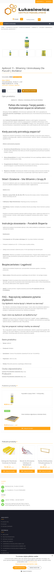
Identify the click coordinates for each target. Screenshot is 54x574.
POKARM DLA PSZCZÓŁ (12, 27)
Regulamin (5, 534)
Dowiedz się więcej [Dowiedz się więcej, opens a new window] (32, 562)
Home (2, 27)
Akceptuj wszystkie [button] (20, 567)
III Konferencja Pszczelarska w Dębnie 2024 (14, 548)
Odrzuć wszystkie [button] (34, 567)
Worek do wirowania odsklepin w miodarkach (27, 463)
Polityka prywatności (8, 536)
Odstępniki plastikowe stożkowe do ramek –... (9, 463)
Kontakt (4, 550)
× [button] (52, 555)
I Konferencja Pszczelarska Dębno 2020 (13, 543)
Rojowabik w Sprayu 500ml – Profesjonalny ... (33, 393)
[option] (9, 460)
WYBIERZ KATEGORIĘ (9, 23)
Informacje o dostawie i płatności (11, 85)
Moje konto (40, 1)
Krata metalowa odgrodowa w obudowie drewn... (34, 414)
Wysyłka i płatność (8, 539)
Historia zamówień (7, 526)
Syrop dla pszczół (24, 27)
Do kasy (49, 1)
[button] (27, 564)
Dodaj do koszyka (30, 91)
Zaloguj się (5, 521)
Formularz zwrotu (8, 541)
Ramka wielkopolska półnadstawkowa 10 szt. (45, 463)
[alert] (27, 564)
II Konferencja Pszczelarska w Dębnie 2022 (14, 546)
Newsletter (5, 553)
